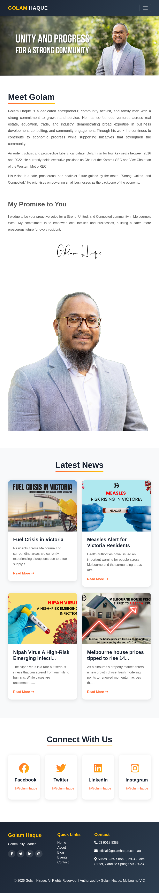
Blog (60, 852)
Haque (28, 8)
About (61, 847)
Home (61, 842)
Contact (63, 862)
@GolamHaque (26, 788)
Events (62, 857)
